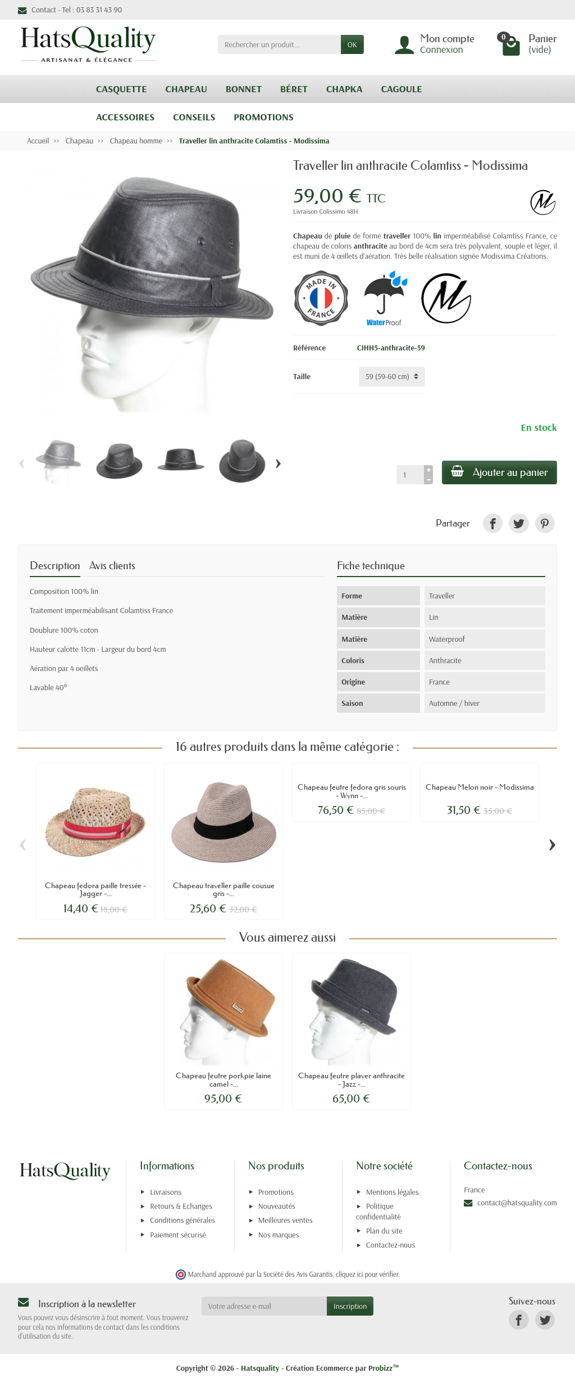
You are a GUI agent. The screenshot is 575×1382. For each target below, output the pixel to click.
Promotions (276, 1192)
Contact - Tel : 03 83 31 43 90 (70, 9)
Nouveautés (276, 1206)
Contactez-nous (390, 1245)
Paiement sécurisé (178, 1235)
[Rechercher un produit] (279, 44)
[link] (493, 523)
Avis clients (112, 565)
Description (55, 565)
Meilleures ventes (285, 1220)
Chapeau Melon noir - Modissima (480, 787)
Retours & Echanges (181, 1206)
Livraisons (165, 1192)
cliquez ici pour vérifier (367, 1274)
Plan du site (384, 1231)
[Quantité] (410, 474)
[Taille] (392, 376)
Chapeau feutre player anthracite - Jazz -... (351, 1079)
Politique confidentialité (378, 1211)
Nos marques (278, 1235)
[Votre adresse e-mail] (264, 1306)
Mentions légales (392, 1192)
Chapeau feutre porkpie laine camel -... (223, 1079)
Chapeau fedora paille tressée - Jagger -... (95, 889)
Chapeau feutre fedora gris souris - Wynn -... (352, 791)
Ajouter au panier (499, 472)
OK (352, 44)
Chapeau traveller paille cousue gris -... (224, 889)
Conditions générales (182, 1220)
